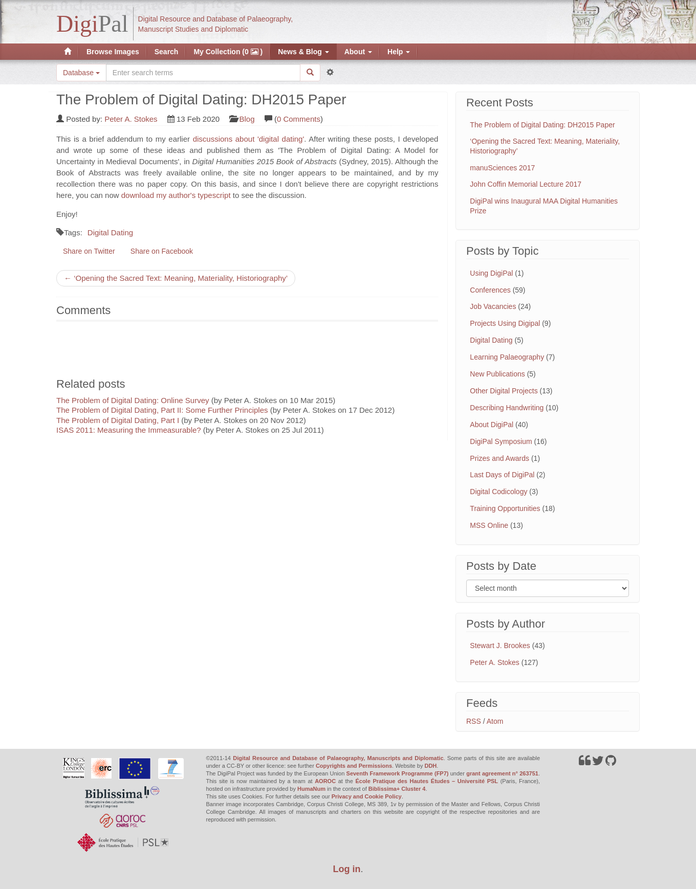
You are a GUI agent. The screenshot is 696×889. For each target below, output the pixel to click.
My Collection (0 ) (228, 52)
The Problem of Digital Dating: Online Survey (132, 400)
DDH (430, 766)
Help (398, 52)
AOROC (325, 781)
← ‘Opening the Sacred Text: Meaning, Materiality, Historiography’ (176, 278)
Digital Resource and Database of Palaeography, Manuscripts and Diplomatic (338, 758)
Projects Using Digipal (505, 323)
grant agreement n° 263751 (502, 773)
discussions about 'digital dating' (248, 139)
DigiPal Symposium (501, 441)
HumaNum (311, 789)
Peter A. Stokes (130, 119)
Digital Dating (110, 232)
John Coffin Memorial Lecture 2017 (525, 184)
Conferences (490, 290)
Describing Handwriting (506, 408)
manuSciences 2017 (502, 168)
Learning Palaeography (507, 357)
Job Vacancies (493, 306)
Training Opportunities (505, 508)
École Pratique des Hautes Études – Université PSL (426, 781)
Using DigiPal (491, 273)
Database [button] (81, 73)
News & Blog (303, 52)
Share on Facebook (161, 251)
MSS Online (489, 525)
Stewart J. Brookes (500, 645)
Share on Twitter (89, 251)
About (358, 52)
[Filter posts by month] (547, 588)
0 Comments (298, 119)
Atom (495, 721)
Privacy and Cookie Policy (367, 796)
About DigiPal (491, 424)
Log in (347, 869)
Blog (247, 119)
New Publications (497, 374)
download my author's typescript (176, 195)
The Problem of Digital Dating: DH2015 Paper (542, 125)
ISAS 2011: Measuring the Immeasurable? (128, 430)
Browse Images (112, 52)
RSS (473, 721)
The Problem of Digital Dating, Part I (117, 420)
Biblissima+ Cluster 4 (397, 789)
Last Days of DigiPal (502, 475)
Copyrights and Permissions (354, 766)
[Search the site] (203, 72)
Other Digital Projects (503, 391)
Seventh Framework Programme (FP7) (397, 773)
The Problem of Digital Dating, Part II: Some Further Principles (162, 410)
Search (167, 52)
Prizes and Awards (499, 458)
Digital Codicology (498, 491)
